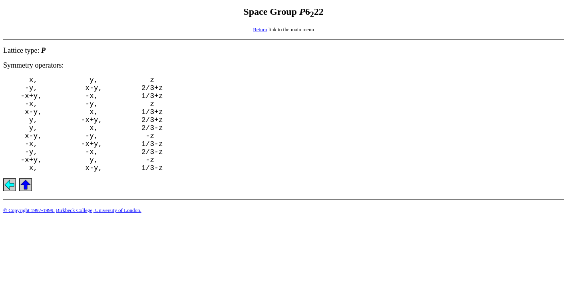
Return (260, 29)
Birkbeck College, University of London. (98, 210)
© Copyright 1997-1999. (29, 210)
